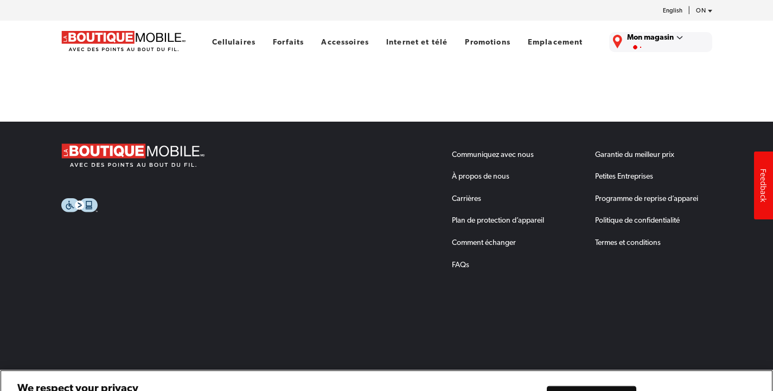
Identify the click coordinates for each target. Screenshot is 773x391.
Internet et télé (417, 42)
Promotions (487, 42)
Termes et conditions (628, 242)
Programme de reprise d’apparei (646, 198)
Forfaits (288, 42)
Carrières (466, 198)
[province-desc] (701, 11)
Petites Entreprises (624, 176)
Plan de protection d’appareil (498, 220)
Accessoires (345, 42)
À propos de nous (480, 176)
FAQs (460, 264)
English (672, 10)
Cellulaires (234, 42)
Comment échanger (484, 242)
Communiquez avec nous (493, 154)
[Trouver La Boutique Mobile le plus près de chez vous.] (660, 42)
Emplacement (555, 42)
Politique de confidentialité (637, 220)
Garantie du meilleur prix (634, 154)
